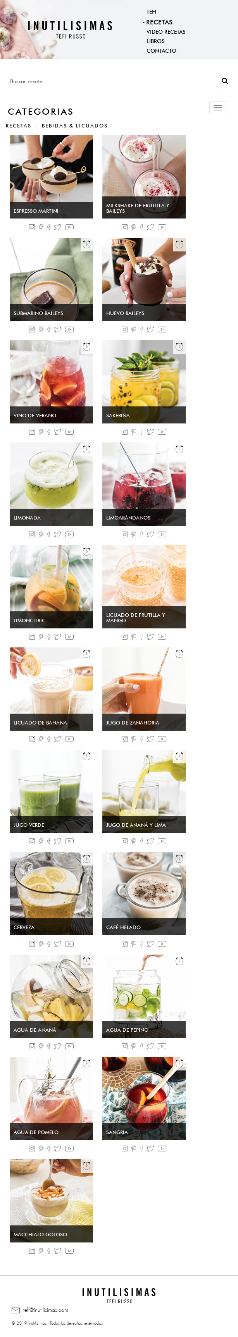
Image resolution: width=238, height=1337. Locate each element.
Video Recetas (166, 31)
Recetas (159, 21)
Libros (156, 40)
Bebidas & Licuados (75, 125)
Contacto (161, 50)
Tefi (151, 10)
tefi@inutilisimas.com (40, 1310)
